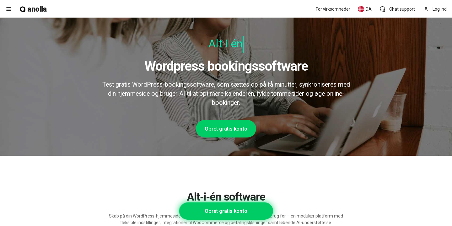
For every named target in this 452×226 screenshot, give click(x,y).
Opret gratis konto (226, 129)
